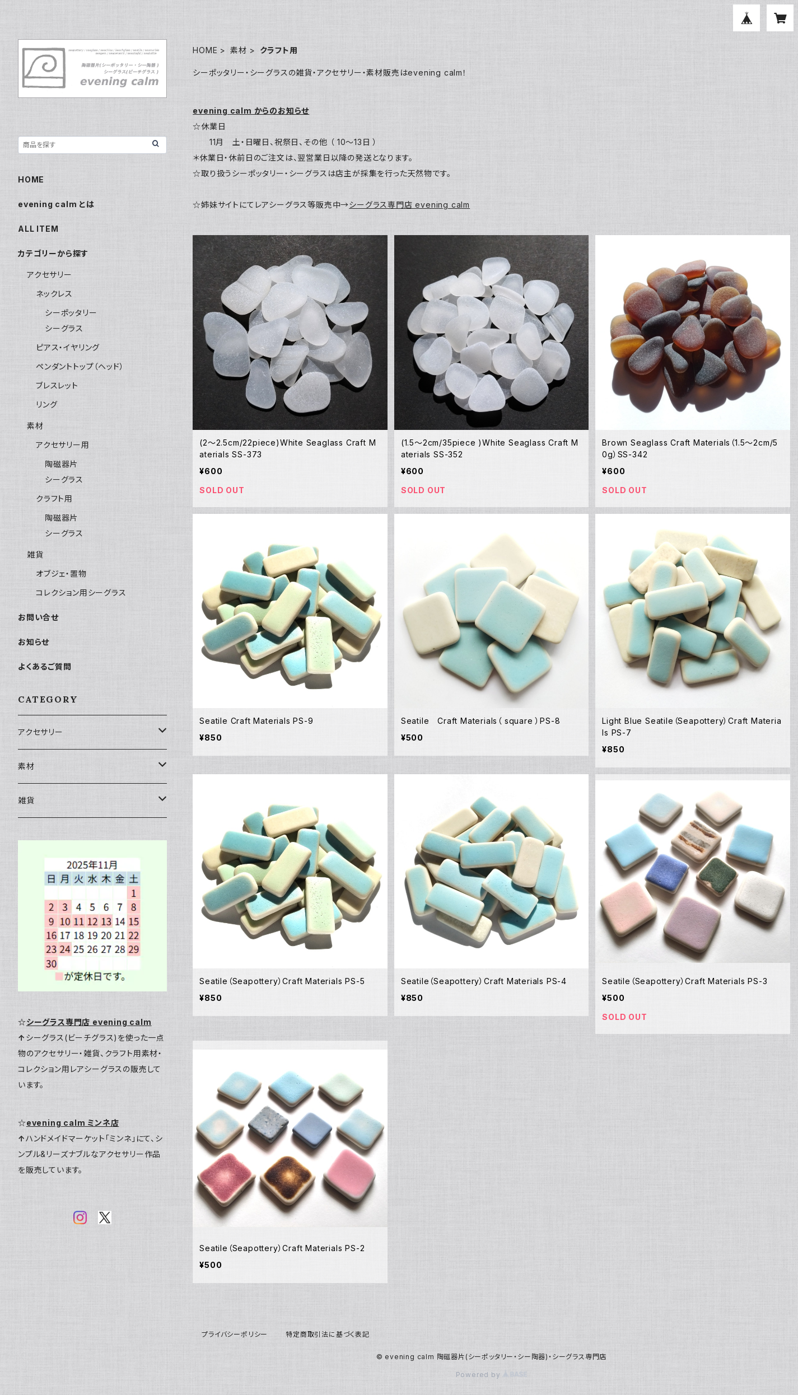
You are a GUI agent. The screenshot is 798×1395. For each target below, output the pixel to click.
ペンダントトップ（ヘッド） (80, 366)
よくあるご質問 (45, 666)
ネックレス (54, 293)
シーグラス (64, 328)
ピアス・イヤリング (68, 347)
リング (46, 404)
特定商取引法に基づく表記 (328, 1334)
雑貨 (35, 554)
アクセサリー (49, 274)
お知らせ (33, 642)
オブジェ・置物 (61, 573)
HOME (205, 50)
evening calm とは (56, 204)
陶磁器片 (61, 464)
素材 (238, 50)
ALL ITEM (38, 228)
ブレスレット (57, 385)
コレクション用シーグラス (81, 592)
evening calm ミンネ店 (72, 1122)
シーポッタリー (71, 312)
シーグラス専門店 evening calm (409, 204)
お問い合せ (38, 617)
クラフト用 (54, 498)
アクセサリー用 (63, 445)
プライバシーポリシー (235, 1334)
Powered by (492, 1374)
